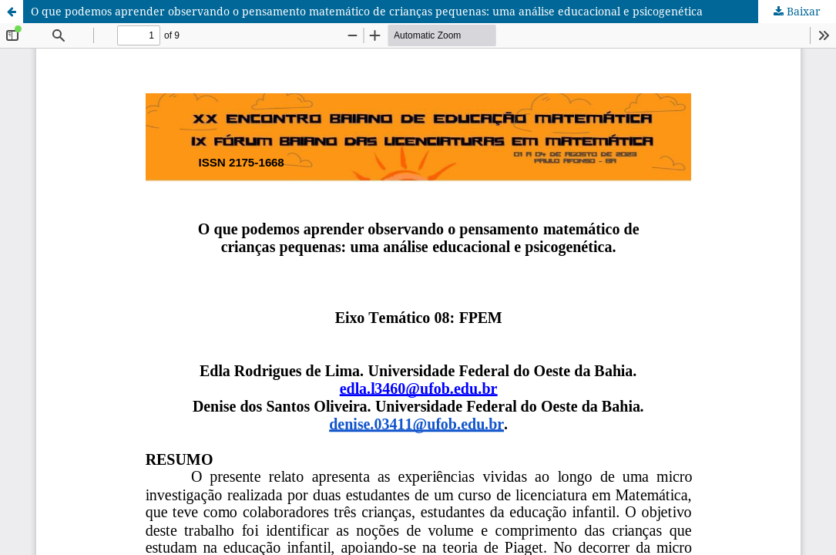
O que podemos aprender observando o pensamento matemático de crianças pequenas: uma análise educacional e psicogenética (367, 11)
